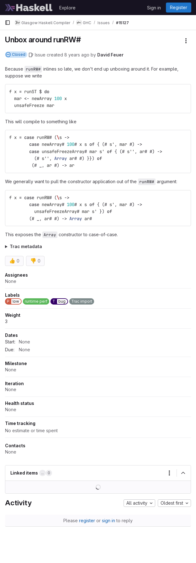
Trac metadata (26, 246)
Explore (67, 7)
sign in (108, 520)
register (87, 520)
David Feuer (110, 54)
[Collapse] (183, 473)
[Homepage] (28, 8)
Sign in (154, 7)
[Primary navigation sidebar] (8, 23)
